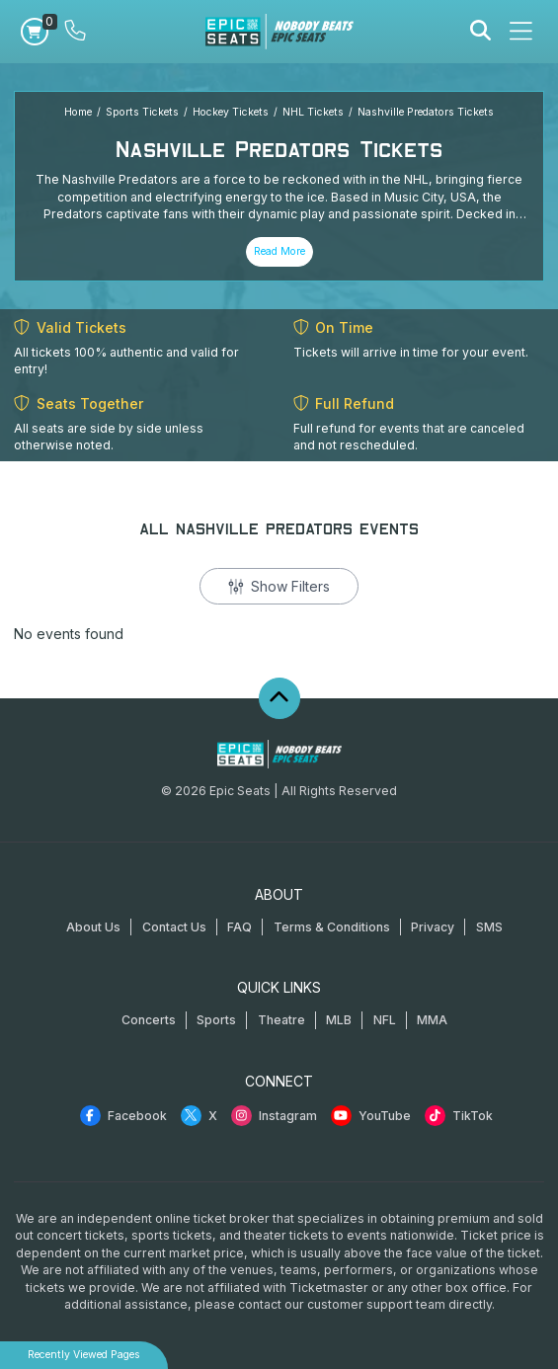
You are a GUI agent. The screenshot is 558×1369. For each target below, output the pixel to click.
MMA (432, 1019)
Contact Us (174, 927)
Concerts (148, 1019)
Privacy (432, 927)
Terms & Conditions (332, 927)
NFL (384, 1019)
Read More (279, 251)
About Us (93, 927)
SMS (489, 927)
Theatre (281, 1019)
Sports (216, 1019)
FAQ (239, 927)
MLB (339, 1019)
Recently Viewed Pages (84, 1354)
